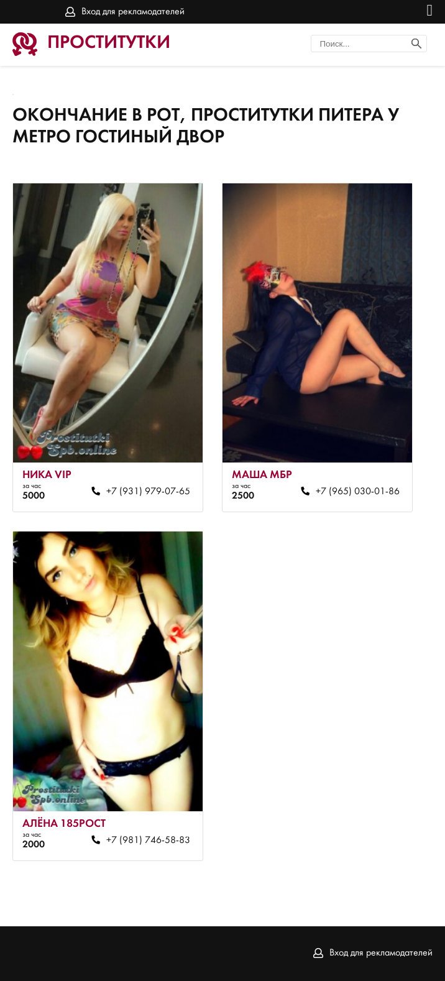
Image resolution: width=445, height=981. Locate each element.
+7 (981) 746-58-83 (148, 840)
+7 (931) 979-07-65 (148, 492)
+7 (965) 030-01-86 (358, 492)
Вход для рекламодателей (133, 12)
